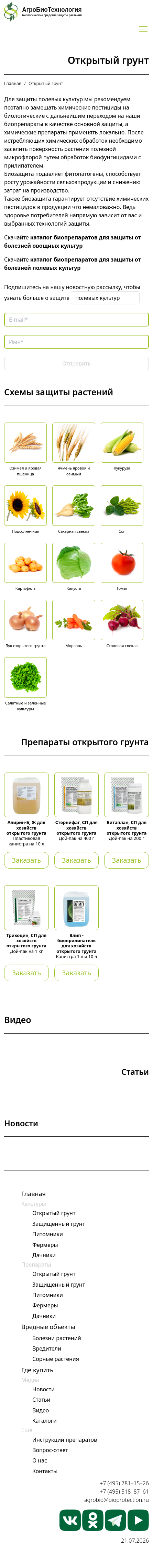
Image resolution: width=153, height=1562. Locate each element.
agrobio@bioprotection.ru (116, 1500)
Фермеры (45, 1245)
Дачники (44, 1255)
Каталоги (44, 1420)
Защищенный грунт (58, 1224)
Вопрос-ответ (50, 1450)
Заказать (26, 860)
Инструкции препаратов (64, 1439)
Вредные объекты (48, 1327)
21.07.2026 (135, 1540)
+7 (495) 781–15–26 (124, 1483)
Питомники (47, 1234)
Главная (12, 83)
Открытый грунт (53, 1213)
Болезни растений (56, 1338)
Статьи (41, 1399)
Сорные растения (55, 1359)
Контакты (44, 1471)
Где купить (37, 1370)
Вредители (46, 1348)
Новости (43, 1389)
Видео (40, 1410)
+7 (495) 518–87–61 (124, 1491)
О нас (39, 1460)
